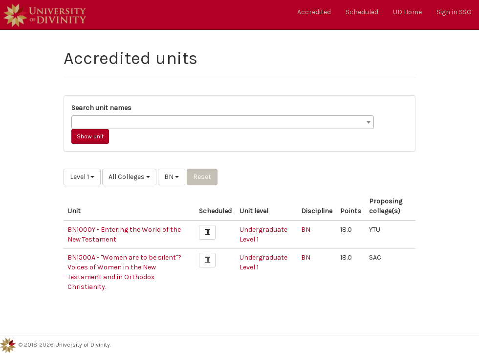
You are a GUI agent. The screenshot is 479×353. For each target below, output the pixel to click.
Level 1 (82, 177)
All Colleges (129, 177)
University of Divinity (82, 344)
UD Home (407, 12)
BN (171, 177)
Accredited (314, 12)
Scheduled (362, 12)
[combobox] (222, 122)
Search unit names (101, 108)
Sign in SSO (454, 12)
